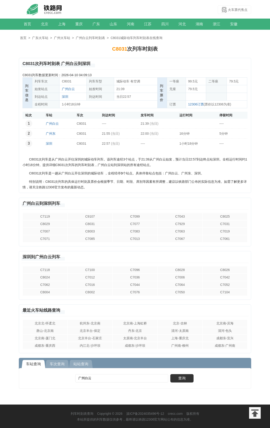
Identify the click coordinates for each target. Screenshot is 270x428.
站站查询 (80, 364)
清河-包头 (225, 331)
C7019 (225, 231)
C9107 (90, 216)
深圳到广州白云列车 (41, 257)
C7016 (90, 285)
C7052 (225, 285)
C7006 (180, 277)
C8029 (45, 224)
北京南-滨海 (225, 323)
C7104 (225, 292)
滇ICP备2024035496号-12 (145, 413)
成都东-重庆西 (45, 345)
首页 (27, 24)
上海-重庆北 (180, 338)
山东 (113, 24)
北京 (44, 24)
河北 (182, 24)
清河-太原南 (180, 331)
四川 (165, 24)
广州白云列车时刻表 (90, 38)
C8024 (45, 277)
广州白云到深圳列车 (41, 203)
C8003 (90, 231)
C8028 (180, 270)
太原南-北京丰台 (135, 338)
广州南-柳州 (180, 345)
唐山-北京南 (45, 331)
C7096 (135, 270)
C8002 (90, 292)
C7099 (135, 216)
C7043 (180, 216)
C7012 (90, 277)
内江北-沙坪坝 (90, 345)
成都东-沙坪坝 (135, 345)
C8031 (90, 224)
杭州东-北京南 (90, 323)
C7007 (45, 231)
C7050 (180, 292)
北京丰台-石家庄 (90, 338)
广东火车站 (40, 38)
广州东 (51, 133)
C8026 (225, 270)
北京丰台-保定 (90, 331)
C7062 (45, 285)
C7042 (225, 277)
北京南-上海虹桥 (135, 323)
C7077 (135, 224)
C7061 (225, 239)
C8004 (45, 292)
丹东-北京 (135, 331)
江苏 (147, 24)
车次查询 (57, 364)
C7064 (180, 285)
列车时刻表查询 (82, 413)
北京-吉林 (180, 323)
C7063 (180, 231)
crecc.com (175, 413)
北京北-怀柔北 (45, 323)
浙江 (216, 24)
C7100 (90, 270)
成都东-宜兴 (225, 338)
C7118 (45, 270)
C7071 (45, 239)
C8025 (225, 216)
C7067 (180, 239)
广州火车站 (62, 38)
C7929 (180, 224)
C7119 (45, 216)
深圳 (65, 96)
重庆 (79, 24)
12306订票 (196, 104)
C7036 (135, 277)
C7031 (225, 224)
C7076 (135, 292)
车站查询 (33, 364)
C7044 (135, 285)
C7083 (135, 231)
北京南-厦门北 (45, 338)
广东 (96, 24)
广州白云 (68, 89)
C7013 (135, 239)
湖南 (199, 24)
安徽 (233, 24)
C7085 (90, 239)
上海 (62, 24)
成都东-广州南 (225, 345)
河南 (130, 24)
